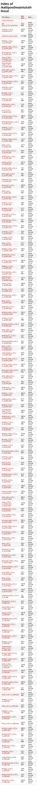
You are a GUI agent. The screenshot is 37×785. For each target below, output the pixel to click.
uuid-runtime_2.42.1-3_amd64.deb (9, 353)
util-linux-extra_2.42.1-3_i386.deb (9, 671)
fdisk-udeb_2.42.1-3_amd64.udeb (8, 330)
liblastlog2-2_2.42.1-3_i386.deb (9, 602)
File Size (22, 17)
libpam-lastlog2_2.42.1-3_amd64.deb (10, 342)
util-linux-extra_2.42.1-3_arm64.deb (9, 134)
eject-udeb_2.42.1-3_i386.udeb (8, 608)
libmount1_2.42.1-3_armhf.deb (8, 550)
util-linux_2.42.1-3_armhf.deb (7, 457)
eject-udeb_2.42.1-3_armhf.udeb (8, 573)
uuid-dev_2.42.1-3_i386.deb (8, 752)
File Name (5, 17)
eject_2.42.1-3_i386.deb (10, 694)
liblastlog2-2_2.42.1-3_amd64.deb (9, 336)
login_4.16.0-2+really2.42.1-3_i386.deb (7, 665)
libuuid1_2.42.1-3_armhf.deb (7, 440)
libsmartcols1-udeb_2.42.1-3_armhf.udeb (7, 411)
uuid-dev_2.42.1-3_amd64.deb (8, 232)
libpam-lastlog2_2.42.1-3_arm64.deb (10, 82)
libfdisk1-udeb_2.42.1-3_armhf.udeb (9, 434)
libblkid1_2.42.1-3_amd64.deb (7, 267)
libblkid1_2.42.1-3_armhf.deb (7, 469)
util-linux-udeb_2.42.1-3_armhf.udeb (9, 521)
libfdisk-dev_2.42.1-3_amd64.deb (9, 255)
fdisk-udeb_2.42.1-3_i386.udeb (8, 688)
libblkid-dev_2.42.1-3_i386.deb (9, 746)
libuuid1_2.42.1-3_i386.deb (7, 769)
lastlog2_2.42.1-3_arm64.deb (7, 203)
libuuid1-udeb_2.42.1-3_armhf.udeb (9, 527)
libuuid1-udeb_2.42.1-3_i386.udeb (9, 654)
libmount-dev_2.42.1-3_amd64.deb (9, 273)
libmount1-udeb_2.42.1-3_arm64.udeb (10, 76)
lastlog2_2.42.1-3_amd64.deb (7, 405)
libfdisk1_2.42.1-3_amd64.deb (7, 394)
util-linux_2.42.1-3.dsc (9, 36)
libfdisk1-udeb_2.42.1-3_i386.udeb (9, 677)
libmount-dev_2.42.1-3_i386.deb (9, 735)
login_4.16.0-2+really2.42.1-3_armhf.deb (7, 503)
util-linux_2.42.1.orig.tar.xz (10, 24)
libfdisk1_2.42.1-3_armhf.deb (7, 423)
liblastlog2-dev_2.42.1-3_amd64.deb (10, 226)
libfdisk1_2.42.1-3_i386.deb (7, 711)
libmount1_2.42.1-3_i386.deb (8, 781)
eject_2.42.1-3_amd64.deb (7, 244)
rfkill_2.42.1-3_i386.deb (10, 706)
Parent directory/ (7, 20)
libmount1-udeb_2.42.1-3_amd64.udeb (10, 371)
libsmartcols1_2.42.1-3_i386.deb (9, 636)
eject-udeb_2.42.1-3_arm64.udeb (8, 174)
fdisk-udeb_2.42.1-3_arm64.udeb (8, 70)
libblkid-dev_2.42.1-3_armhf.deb (9, 417)
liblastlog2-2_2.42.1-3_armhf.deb (9, 556)
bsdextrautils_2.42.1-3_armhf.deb (9, 509)
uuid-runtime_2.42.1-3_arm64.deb (9, 151)
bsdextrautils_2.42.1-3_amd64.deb (9, 400)
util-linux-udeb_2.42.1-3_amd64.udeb (9, 365)
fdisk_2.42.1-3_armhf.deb (6, 579)
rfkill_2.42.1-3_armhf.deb (6, 544)
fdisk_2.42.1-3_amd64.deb (7, 301)
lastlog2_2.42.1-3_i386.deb (7, 700)
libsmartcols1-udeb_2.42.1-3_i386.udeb (7, 648)
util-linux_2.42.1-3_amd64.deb (7, 319)
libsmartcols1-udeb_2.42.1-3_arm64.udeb (7, 64)
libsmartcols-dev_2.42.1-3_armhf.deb (10, 452)
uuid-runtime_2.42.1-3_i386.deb (9, 758)
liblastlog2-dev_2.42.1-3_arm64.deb (10, 180)
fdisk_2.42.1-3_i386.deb (10, 723)
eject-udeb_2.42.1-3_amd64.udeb (8, 376)
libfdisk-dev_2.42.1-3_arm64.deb (9, 105)
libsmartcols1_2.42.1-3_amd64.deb (9, 296)
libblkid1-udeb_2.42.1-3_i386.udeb (9, 659)
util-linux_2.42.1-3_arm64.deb (7, 99)
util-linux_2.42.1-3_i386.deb (7, 740)
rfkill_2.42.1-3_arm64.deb (6, 192)
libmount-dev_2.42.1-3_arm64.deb (9, 197)
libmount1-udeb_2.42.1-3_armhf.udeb (10, 561)
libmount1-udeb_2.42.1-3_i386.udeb (10, 683)
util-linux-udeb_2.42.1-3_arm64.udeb (9, 117)
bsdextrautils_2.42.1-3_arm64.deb (9, 221)
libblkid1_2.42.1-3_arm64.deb (7, 128)
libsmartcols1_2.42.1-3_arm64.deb (9, 53)
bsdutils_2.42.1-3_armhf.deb (7, 480)
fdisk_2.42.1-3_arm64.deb (6, 145)
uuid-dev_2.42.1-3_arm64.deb (8, 88)
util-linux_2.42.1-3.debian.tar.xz (7, 30)
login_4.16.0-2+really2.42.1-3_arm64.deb (7, 59)
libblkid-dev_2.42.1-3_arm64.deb (9, 157)
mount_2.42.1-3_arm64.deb (7, 163)
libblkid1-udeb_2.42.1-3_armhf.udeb (9, 590)
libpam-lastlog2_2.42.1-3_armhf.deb (10, 567)
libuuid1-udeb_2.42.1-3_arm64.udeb (9, 169)
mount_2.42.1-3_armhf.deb (7, 486)
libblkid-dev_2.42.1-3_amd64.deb (9, 388)
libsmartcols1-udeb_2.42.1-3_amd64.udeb (7, 278)
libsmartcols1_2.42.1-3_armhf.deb (9, 584)
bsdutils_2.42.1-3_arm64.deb (7, 209)
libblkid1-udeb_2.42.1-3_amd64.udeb (9, 249)
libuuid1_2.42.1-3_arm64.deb (7, 93)
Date (30, 17)
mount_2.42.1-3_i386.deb (7, 613)
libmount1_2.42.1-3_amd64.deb (8, 307)
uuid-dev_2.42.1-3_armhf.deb (8, 428)
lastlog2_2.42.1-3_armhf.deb (7, 446)
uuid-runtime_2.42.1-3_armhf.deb (9, 515)
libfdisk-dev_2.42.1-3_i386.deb (9, 625)
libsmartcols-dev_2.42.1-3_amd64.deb (10, 325)
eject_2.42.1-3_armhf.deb (6, 463)
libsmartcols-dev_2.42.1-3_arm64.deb (10, 122)
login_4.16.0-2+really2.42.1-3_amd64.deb (7, 347)
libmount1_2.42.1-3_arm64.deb (8, 186)
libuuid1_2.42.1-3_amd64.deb (7, 290)
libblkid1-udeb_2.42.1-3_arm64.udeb (9, 47)
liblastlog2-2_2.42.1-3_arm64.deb (9, 215)
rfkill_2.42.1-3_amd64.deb (7, 382)
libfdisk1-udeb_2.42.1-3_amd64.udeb (9, 313)
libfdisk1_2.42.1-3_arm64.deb (7, 41)
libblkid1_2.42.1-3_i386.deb (7, 631)
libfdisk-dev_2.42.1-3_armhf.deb (9, 538)
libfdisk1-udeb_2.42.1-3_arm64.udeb (9, 140)
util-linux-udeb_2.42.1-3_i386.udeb (9, 729)
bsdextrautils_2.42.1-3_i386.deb (9, 717)
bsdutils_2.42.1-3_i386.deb (7, 642)
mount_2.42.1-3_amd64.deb (7, 284)
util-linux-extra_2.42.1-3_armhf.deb (9, 492)
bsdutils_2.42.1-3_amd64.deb (7, 238)
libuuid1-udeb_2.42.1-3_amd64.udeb (9, 359)
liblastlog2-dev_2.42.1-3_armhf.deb (10, 475)
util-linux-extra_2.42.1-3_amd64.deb (9, 261)
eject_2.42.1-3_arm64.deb (6, 111)
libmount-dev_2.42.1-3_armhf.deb (9, 532)
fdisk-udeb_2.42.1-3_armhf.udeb (8, 498)
